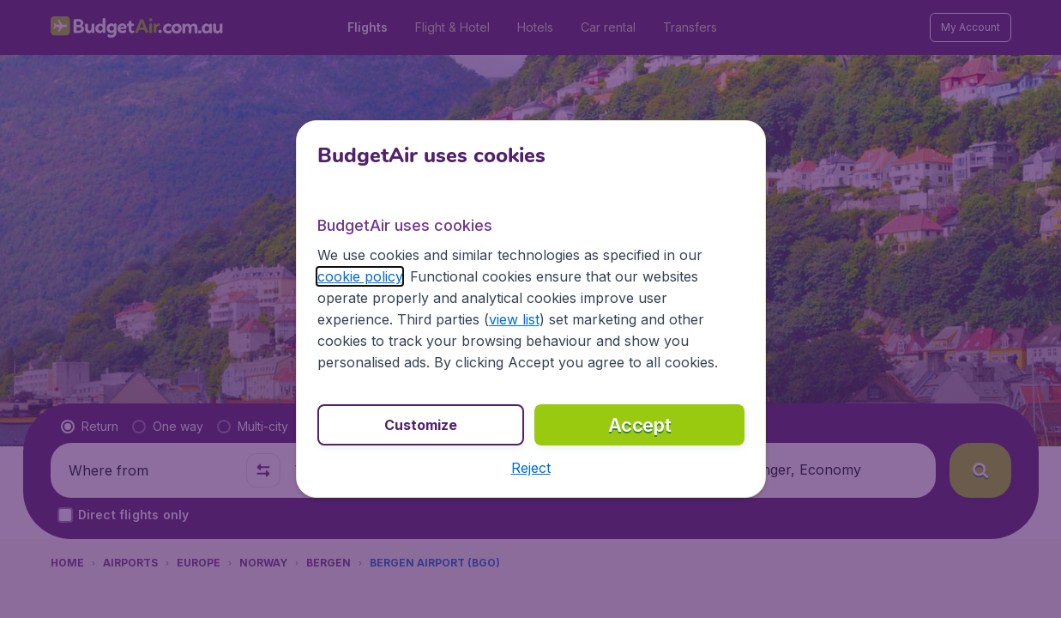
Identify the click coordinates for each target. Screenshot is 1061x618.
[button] (531, 467)
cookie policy (359, 276)
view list (514, 319)
